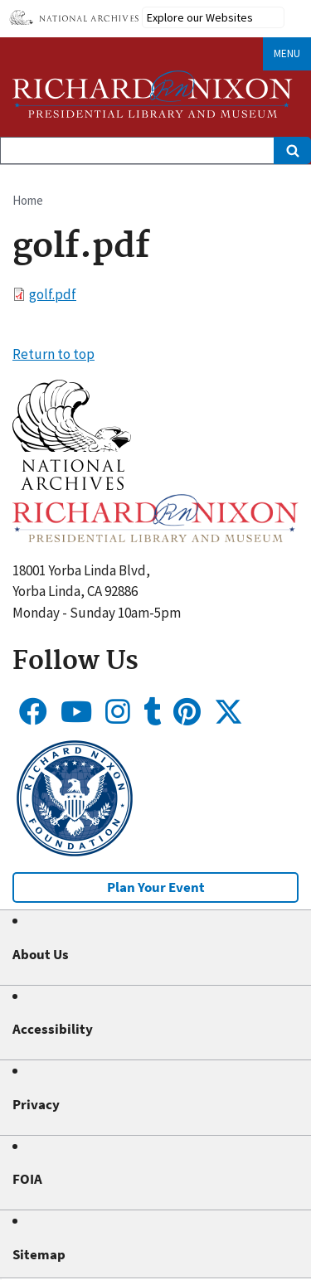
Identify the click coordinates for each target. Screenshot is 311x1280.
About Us (40, 954)
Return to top (53, 354)
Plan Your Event (156, 887)
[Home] (152, 94)
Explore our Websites (200, 17)
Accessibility (52, 1029)
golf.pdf (52, 294)
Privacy (36, 1104)
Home (27, 200)
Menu (287, 53)
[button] (71, 485)
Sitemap (39, 1254)
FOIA (27, 1179)
